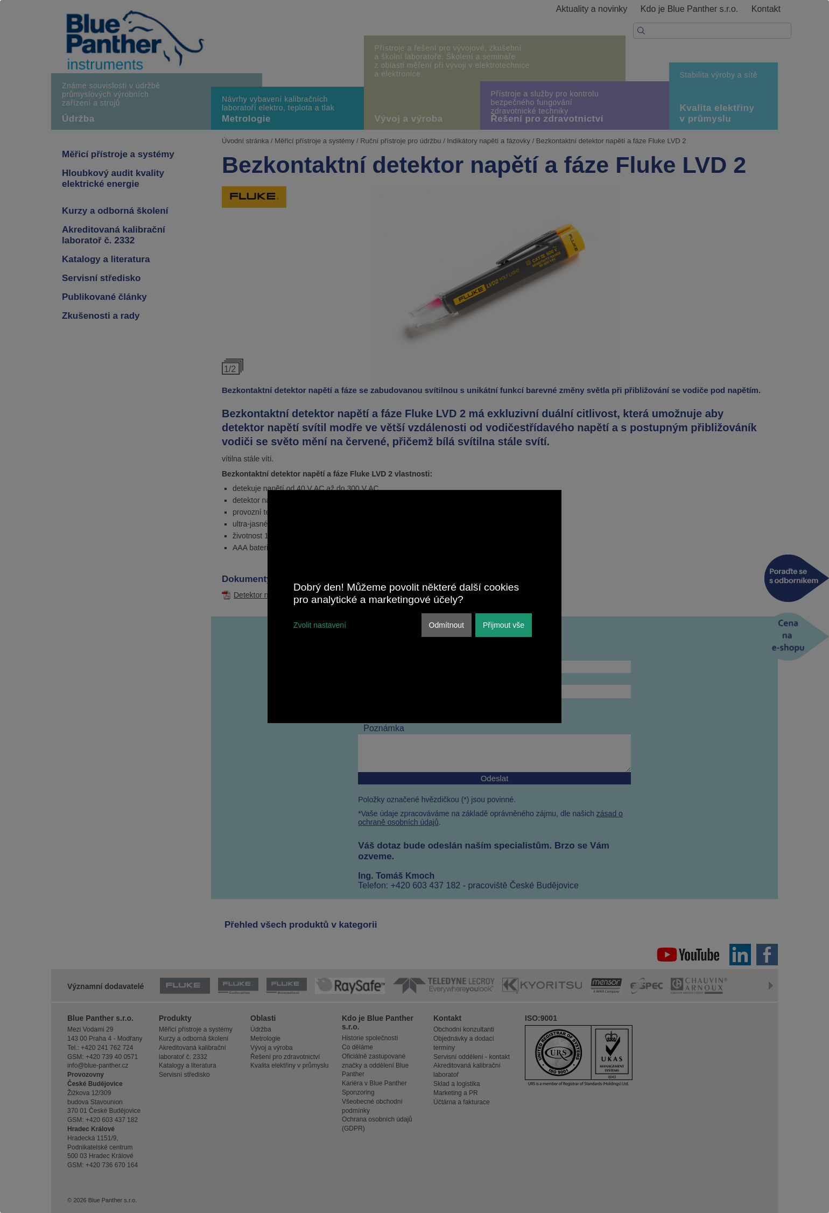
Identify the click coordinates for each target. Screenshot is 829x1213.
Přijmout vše (503, 625)
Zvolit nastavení (319, 625)
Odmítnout (446, 625)
